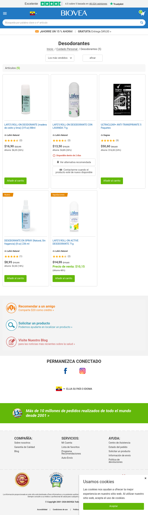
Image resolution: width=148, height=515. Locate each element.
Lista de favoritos (70, 447)
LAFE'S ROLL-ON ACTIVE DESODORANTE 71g (65, 242)
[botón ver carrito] (143, 14)
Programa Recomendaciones (71, 452)
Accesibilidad (42, 509)
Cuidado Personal (67, 49)
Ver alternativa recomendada (74, 162)
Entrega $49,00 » (94, 31)
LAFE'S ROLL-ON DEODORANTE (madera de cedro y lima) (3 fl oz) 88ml (25, 126)
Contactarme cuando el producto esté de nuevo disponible (74, 171)
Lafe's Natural (13, 135)
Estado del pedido (118, 447)
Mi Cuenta (66, 442)
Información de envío (120, 455)
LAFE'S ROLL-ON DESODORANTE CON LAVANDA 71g (72, 126)
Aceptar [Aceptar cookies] (113, 506)
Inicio (50, 49)
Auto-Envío (67, 457)
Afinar (93, 58)
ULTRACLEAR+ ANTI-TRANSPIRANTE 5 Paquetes (121, 126)
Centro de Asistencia (119, 442)
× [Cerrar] (145, 478)
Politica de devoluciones (115, 460)
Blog (16, 451)
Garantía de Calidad (24, 447)
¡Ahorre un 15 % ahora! (54, 31)
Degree (106, 135)
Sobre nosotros (22, 442)
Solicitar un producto (119, 451)
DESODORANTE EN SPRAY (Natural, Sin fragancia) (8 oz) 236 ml (25, 242)
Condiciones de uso (60, 509)
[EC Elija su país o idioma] (33, 13)
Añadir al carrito (15, 180)
